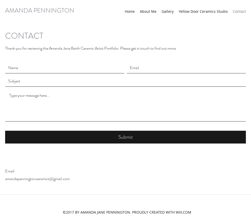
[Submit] (125, 137)
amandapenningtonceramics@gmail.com (37, 179)
